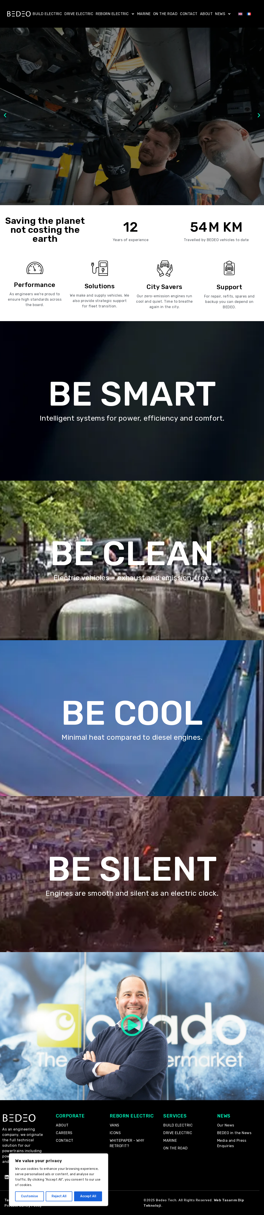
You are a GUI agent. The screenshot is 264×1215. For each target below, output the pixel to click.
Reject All (59, 1196)
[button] (5, 115)
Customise (29, 1196)
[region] (58, 1179)
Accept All (88, 1196)
